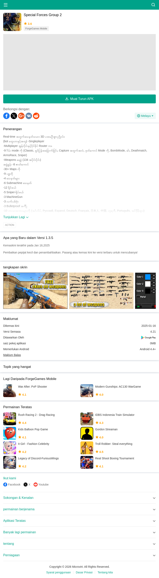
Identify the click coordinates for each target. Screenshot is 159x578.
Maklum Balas (12, 355)
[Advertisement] (79, 62)
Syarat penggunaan (58, 572)
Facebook (14, 484)
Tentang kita (105, 572)
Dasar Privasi (84, 572)
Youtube (43, 484)
